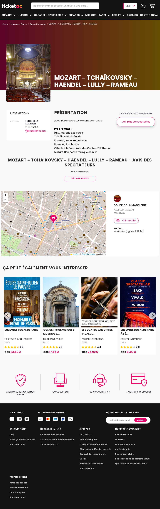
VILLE (130, 6)
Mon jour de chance (126, 441)
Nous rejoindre (88, 465)
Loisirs (117, 15)
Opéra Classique (37, 24)
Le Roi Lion (122, 437)
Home (5, 24)
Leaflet (74, 254)
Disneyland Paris (125, 432)
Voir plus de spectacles (135, 121)
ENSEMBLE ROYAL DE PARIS (21, 330)
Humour (23, 15)
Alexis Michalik (124, 446)
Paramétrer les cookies (92, 461)
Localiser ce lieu (35, 131)
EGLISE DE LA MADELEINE (31, 122)
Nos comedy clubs (126, 451)
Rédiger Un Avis (80, 178)
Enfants (74, 15)
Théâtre (7, 15)
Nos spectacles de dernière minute (133, 456)
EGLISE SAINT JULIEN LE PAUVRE (18, 339)
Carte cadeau (149, 15)
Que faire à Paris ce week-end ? (132, 461)
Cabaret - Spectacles (49, 15)
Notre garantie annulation (22, 437)
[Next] (152, 315)
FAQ (11, 432)
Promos (133, 15)
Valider (140, 417)
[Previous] (7, 315)
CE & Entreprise (17, 489)
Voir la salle (126, 220)
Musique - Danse (96, 15)
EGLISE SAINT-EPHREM (53, 339)
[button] (152, 6)
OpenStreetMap (88, 254)
